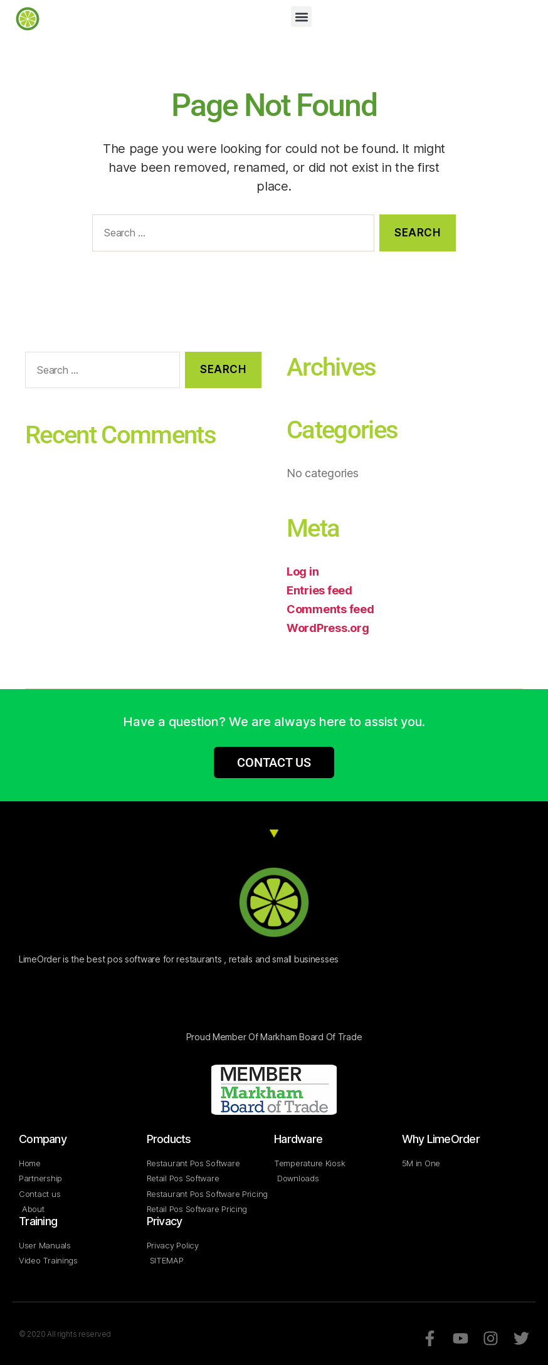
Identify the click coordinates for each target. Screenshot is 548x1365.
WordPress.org (328, 628)
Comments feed (330, 609)
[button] (301, 16)
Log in (303, 571)
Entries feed (319, 590)
